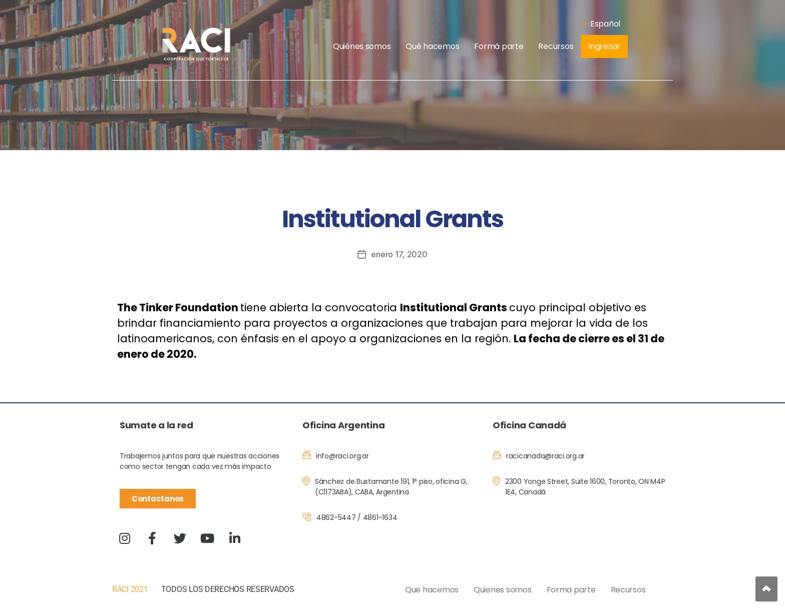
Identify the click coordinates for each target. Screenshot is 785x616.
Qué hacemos (432, 46)
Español (601, 24)
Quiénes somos (362, 46)
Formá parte (498, 46)
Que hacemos (432, 589)
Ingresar (604, 46)
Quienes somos (503, 589)
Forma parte (571, 589)
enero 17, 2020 (399, 254)
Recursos (555, 46)
